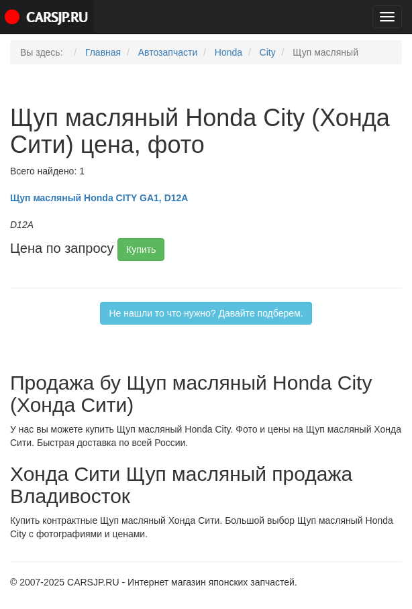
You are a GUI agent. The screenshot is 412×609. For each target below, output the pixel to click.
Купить (141, 249)
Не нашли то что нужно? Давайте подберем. (206, 313)
